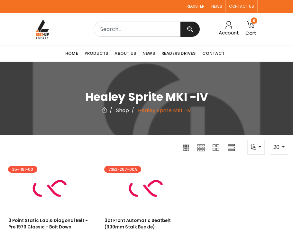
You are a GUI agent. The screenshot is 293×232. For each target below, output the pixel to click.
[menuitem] (73, 53)
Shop (122, 110)
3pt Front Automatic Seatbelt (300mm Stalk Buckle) (137, 224)
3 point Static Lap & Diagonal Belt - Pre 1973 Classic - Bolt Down (47, 224)
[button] (186, 147)
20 (277, 147)
